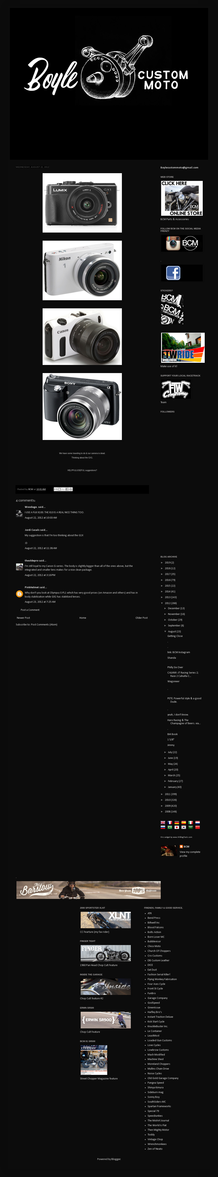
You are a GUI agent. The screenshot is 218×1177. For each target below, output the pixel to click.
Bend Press (154, 918)
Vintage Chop (155, 1139)
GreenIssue (154, 1007)
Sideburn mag (156, 1092)
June (171, 758)
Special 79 (153, 1111)
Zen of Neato (155, 1149)
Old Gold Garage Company (163, 1078)
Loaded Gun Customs (160, 1040)
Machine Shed (156, 1059)
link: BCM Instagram (178, 652)
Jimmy (170, 745)
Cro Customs (155, 955)
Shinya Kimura (156, 1087)
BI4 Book (172, 734)
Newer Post (23, 618)
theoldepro (31, 560)
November (174, 614)
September (174, 625)
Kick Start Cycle (156, 1021)
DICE (150, 965)
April (171, 769)
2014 (168, 591)
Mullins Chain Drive (158, 1068)
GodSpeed (154, 1002)
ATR (150, 913)
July (170, 752)
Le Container (155, 1031)
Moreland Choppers (159, 1064)
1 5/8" (170, 739)
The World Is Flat (157, 1125)
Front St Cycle (155, 988)
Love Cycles (154, 1045)
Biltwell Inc (154, 922)
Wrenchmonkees (157, 1144)
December (174, 608)
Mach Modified (156, 1054)
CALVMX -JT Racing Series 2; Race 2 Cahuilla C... (183, 674)
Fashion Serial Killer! (159, 974)
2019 (168, 562)
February (173, 781)
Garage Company (157, 998)
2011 (168, 794)
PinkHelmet (32, 587)
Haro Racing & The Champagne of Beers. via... (184, 722)
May (170, 764)
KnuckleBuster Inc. (158, 1026)
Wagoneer (173, 681)
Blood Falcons (156, 927)
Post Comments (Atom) (44, 624)
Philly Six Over (175, 667)
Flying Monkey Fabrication (162, 979)
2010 (168, 800)
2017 (168, 574)
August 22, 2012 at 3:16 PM (40, 575)
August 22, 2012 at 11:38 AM (41, 548)
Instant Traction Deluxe (160, 1017)
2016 (168, 580)
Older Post (142, 618)
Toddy (151, 1134)
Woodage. (31, 507)
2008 (168, 811)
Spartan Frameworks (159, 1106)
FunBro (152, 993)
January (172, 787)
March (172, 775)
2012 (168, 603)
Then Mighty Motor (158, 1130)
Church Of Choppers (159, 951)
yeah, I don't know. (178, 714)
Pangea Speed (156, 1082)
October (173, 619)
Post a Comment (30, 610)
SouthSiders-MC (157, 1101)
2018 (168, 568)
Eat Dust (152, 969)
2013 (168, 597)
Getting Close (175, 636)
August (172, 631)
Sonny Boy (154, 1097)
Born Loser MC (156, 937)
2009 (168, 806)
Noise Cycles (155, 1073)
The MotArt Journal (158, 1120)
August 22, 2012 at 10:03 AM (41, 517)
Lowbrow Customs (158, 1050)
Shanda (171, 657)
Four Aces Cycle (156, 984)
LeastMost (153, 1035)
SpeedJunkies (155, 1115)
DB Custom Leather (158, 960)
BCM (186, 846)
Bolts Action (154, 932)
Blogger (115, 1159)
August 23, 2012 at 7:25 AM (40, 601)
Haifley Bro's (155, 1012)
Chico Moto (154, 946)
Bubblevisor (154, 941)
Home (82, 618)
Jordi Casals (32, 530)
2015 (168, 585)
